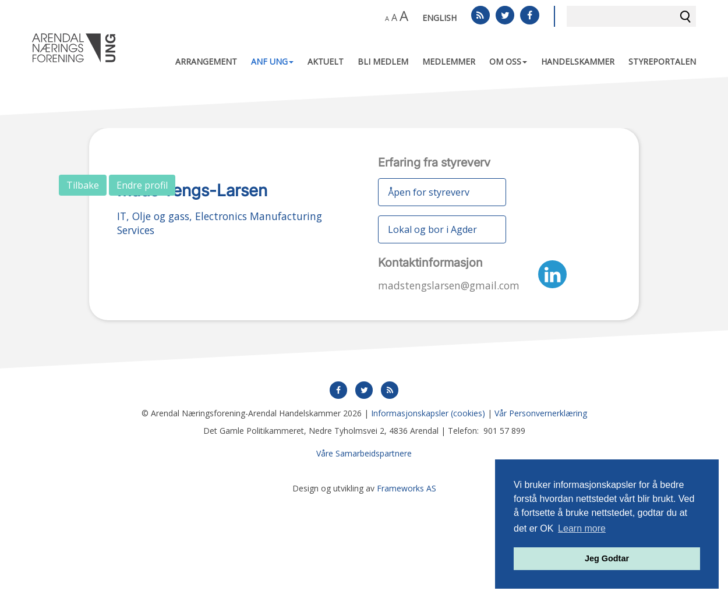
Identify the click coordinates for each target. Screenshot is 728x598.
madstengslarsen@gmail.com (449, 285)
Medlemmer (448, 61)
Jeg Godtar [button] (607, 558)
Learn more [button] (582, 528)
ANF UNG (272, 61)
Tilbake (82, 185)
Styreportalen (662, 61)
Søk (685, 16)
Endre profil (142, 185)
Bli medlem (383, 61)
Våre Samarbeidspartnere (364, 551)
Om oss (508, 61)
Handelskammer (577, 61)
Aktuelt (326, 61)
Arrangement (206, 61)
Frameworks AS (406, 586)
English (439, 17)
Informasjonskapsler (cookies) (428, 510)
